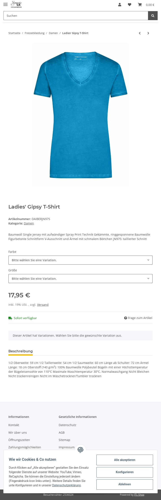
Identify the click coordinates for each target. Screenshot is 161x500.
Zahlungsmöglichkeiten (24, 447)
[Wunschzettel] (130, 4)
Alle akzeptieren (123, 459)
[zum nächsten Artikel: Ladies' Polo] (148, 33)
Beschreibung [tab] (20, 351)
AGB (62, 432)
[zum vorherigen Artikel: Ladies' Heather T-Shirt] (139, 33)
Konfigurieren (123, 472)
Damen (29, 223)
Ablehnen (123, 484)
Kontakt (13, 425)
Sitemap (64, 440)
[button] (120, 4)
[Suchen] (75, 15)
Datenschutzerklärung (24, 487)
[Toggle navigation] (5, 2)
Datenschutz (67, 425)
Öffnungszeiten (19, 440)
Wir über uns (17, 432)
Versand (43, 305)
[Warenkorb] (146, 4)
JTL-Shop (139, 494)
